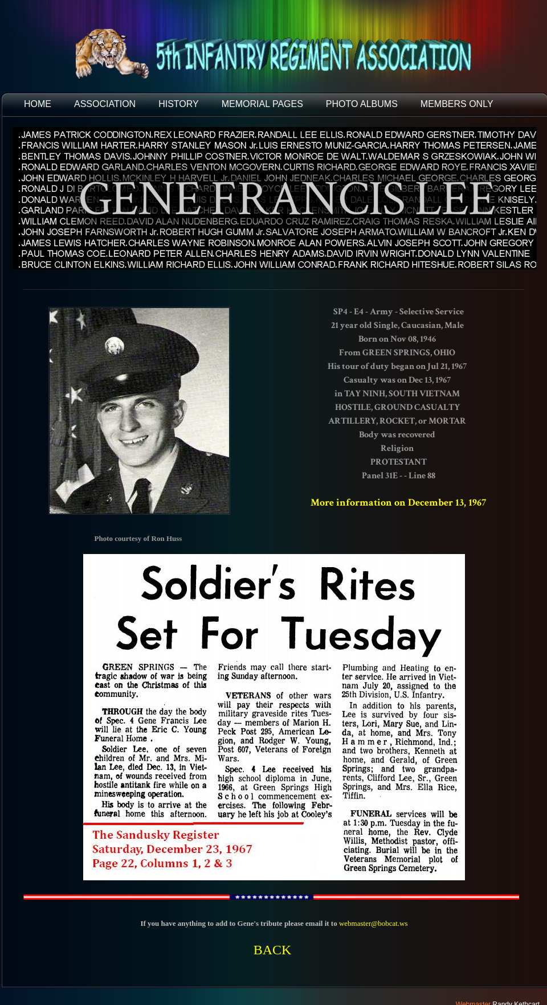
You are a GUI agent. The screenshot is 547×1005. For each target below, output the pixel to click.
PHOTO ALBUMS (362, 104)
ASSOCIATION (105, 104)
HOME (37, 104)
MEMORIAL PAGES (262, 104)
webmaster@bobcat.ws (373, 923)
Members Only (457, 104)
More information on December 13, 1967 (398, 502)
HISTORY (178, 104)
